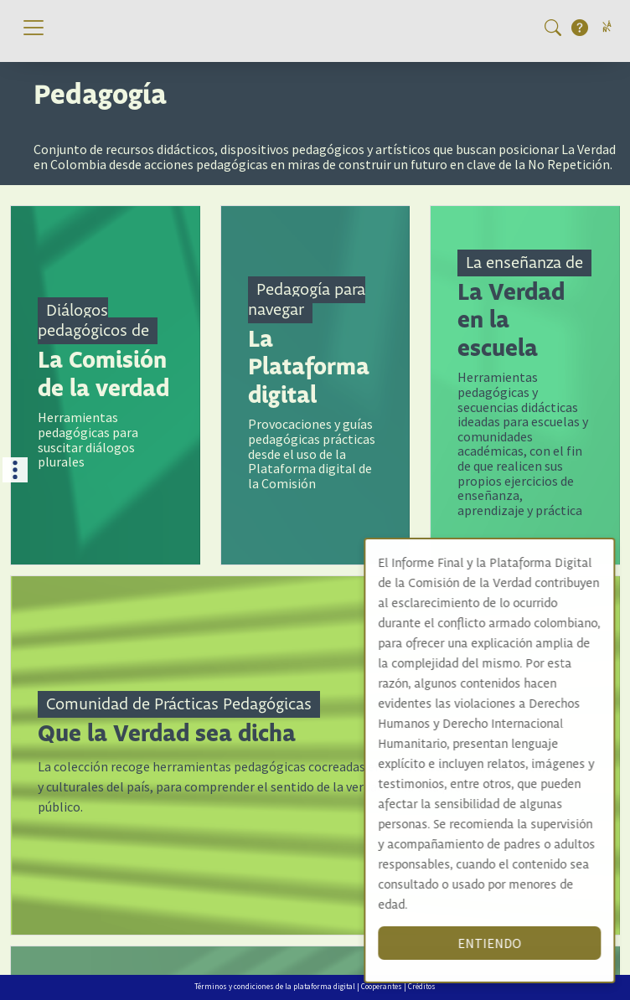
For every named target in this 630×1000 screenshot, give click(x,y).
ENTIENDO (506, 943)
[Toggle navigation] (33, 27)
